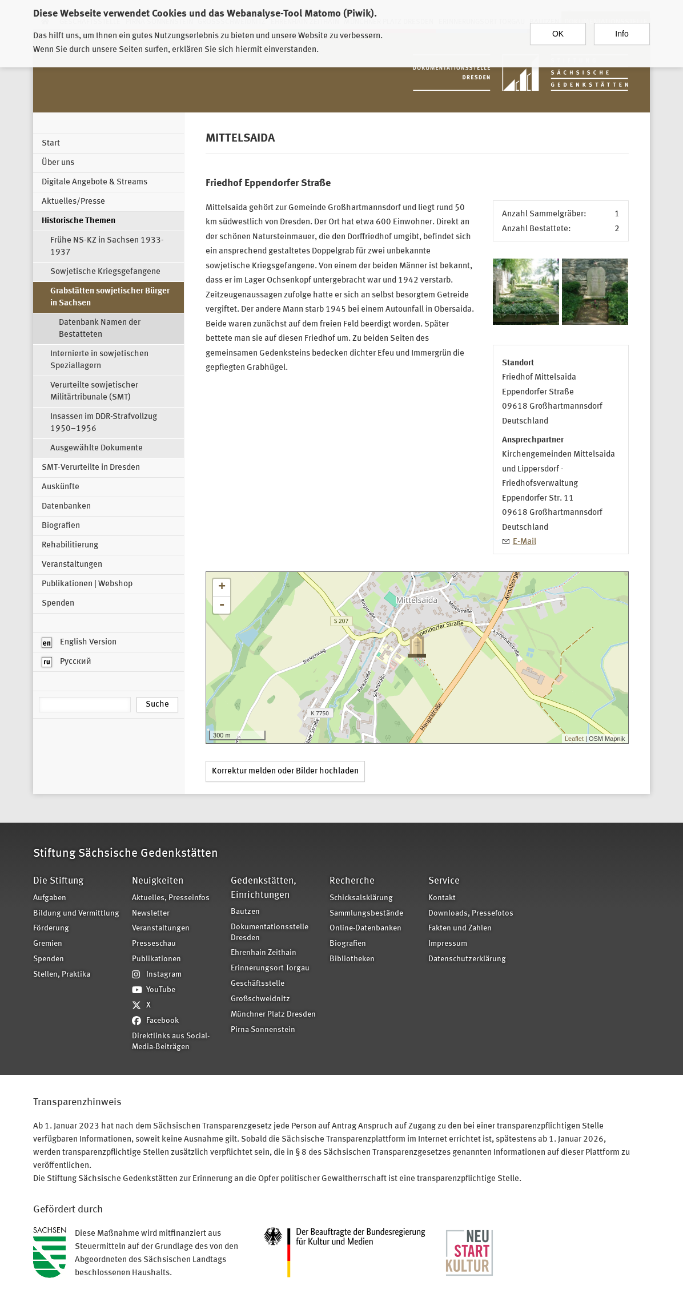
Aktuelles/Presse (73, 201)
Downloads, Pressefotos (470, 913)
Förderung (51, 928)
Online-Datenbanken (365, 928)
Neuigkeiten (157, 881)
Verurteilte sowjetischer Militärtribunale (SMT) (94, 391)
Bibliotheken (352, 959)
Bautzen (245, 912)
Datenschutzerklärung (467, 959)
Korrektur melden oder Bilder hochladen (285, 771)
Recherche (352, 881)
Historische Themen (78, 221)
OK (558, 29)
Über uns (58, 163)
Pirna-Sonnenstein (263, 1030)
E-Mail (524, 542)
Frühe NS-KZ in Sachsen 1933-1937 (107, 246)
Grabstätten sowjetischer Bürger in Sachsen (110, 297)
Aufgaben (49, 898)
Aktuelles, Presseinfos (171, 898)
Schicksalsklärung (361, 898)
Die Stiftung (58, 881)
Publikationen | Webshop (87, 584)
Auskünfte (60, 487)
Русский (66, 662)
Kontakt (442, 898)
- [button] (222, 605)
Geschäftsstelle (257, 983)
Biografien (61, 526)
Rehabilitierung (70, 545)
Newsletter (151, 913)
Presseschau (154, 944)
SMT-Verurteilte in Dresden (91, 467)
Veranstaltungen (72, 565)
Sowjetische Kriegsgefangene (105, 272)
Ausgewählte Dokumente (96, 448)
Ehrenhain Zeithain (263, 953)
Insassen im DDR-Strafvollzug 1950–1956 (103, 423)
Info (621, 29)
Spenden (58, 603)
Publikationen (156, 959)
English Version (79, 643)
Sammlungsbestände (366, 913)
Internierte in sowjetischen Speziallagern (99, 360)
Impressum (447, 944)
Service (444, 881)
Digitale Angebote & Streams (94, 182)
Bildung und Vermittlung (76, 913)
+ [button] (222, 587)
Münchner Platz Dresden (273, 1014)
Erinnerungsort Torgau (270, 968)
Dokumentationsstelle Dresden (269, 933)
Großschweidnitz (260, 999)
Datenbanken (66, 506)
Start (51, 143)
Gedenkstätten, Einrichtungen (263, 888)
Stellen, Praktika (61, 974)
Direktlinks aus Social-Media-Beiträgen (171, 1042)
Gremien (47, 944)
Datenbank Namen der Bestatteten (99, 329)
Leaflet (574, 738)
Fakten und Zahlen (460, 928)
